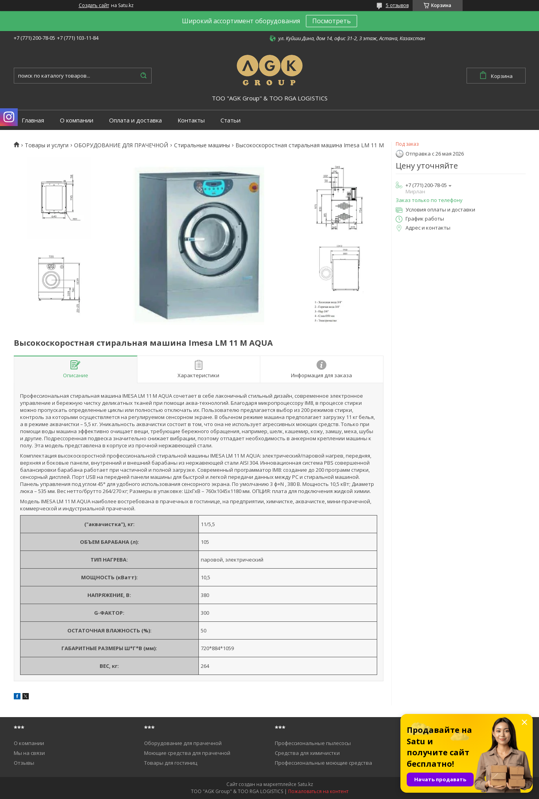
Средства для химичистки (307, 752)
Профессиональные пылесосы (313, 743)
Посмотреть (331, 21)
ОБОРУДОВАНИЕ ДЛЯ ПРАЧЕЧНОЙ (121, 145)
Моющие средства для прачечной (187, 752)
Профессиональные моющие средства (323, 762)
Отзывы (24, 762)
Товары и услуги (47, 145)
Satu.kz (305, 784)
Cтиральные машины (202, 145)
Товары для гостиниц (170, 762)
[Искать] (144, 75)
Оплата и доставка (135, 120)
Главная (33, 120)
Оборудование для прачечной (183, 743)
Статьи (230, 120)
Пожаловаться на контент (318, 791)
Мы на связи (29, 752)
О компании (76, 120)
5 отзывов (397, 5)
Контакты (191, 120)
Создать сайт (94, 5)
